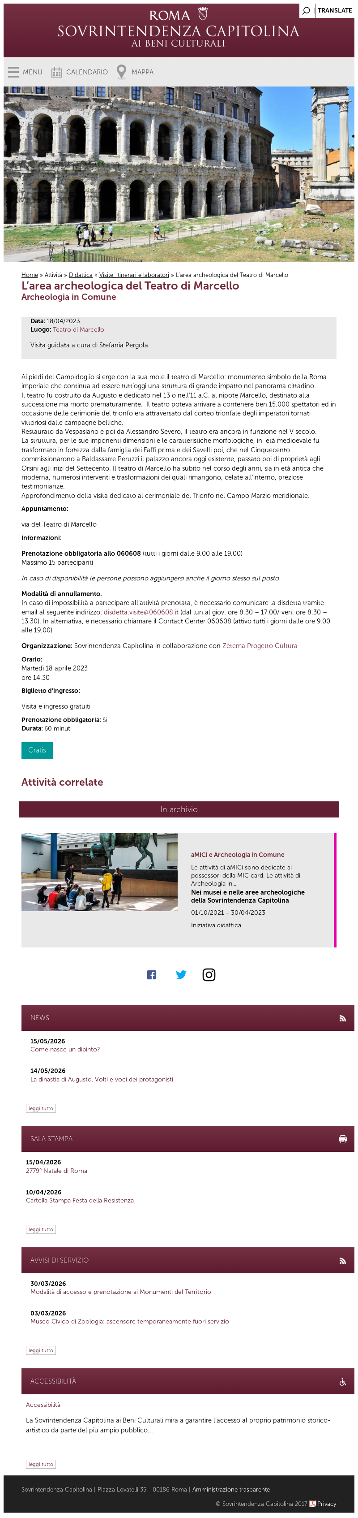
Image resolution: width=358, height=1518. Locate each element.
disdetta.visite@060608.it (141, 612)
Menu (33, 72)
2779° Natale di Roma (56, 1171)
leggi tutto (41, 1108)
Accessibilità (43, 1405)
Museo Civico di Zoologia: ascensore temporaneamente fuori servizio (129, 1321)
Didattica (81, 275)
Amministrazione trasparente (231, 1489)
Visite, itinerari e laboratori (134, 275)
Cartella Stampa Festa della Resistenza (80, 1200)
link (330, 938)
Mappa (142, 72)
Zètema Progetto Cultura (260, 646)
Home (29, 275)
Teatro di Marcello (78, 329)
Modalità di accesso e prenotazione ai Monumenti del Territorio (120, 1292)
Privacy (327, 1504)
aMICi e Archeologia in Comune (238, 855)
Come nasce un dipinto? (65, 1049)
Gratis (37, 750)
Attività (53, 275)
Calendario (87, 72)
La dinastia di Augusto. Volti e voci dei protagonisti (101, 1079)
